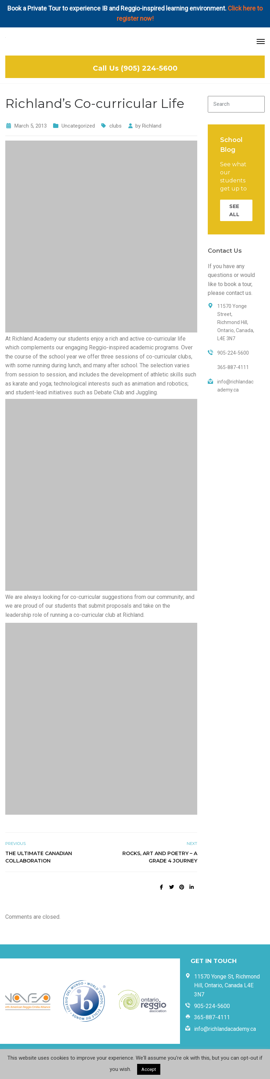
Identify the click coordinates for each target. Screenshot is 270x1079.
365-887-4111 (212, 1017)
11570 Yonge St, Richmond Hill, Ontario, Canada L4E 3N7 (227, 985)
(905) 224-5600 (149, 68)
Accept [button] (148, 1069)
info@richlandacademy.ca (225, 1029)
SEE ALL (234, 210)
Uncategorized (78, 126)
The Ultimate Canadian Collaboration (38, 857)
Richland (151, 126)
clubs (115, 126)
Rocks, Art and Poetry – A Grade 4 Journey (159, 857)
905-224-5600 (212, 1006)
